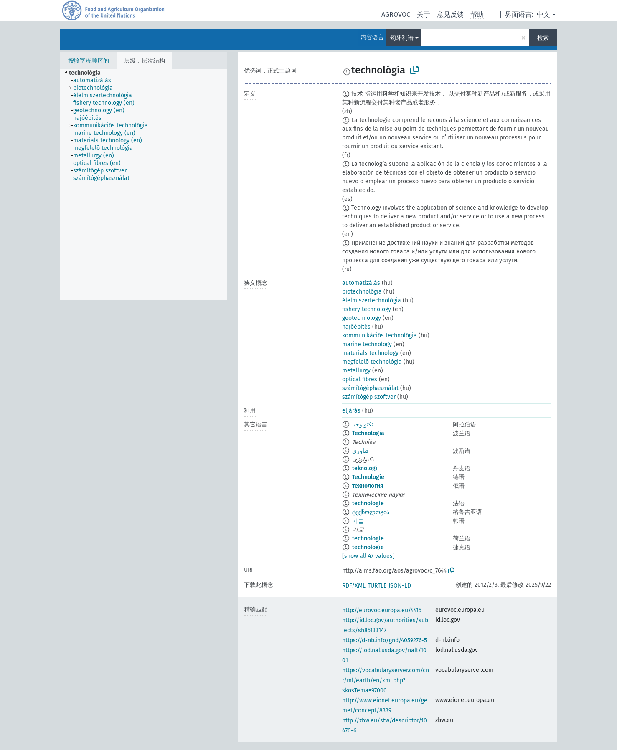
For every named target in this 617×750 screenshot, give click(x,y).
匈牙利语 (402, 37)
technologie (368, 503)
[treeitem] (88, 73)
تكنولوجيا (362, 424)
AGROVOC (395, 14)
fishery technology (366, 309)
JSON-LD (399, 585)
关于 (423, 14)
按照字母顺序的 (88, 60)
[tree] (143, 184)
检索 (543, 37)
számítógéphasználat (370, 388)
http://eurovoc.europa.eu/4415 (381, 610)
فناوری (360, 450)
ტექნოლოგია (370, 512)
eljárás (351, 410)
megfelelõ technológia (372, 361)
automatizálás (361, 282)
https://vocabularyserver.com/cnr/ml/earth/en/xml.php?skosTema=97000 (385, 680)
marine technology (367, 344)
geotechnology (361, 318)
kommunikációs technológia (379, 335)
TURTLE (377, 585)
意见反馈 (450, 14)
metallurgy (356, 370)
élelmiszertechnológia (371, 300)
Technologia (368, 433)
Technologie (368, 477)
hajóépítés (356, 326)
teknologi (364, 468)
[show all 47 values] (368, 556)
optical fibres (359, 379)
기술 (358, 520)
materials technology (370, 353)
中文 (543, 14)
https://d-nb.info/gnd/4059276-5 (384, 640)
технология (367, 485)
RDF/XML (354, 585)
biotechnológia (362, 291)
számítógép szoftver (369, 396)
